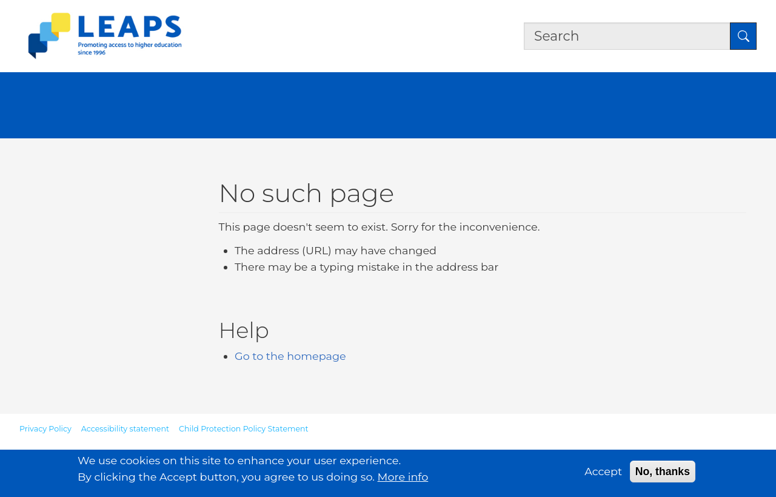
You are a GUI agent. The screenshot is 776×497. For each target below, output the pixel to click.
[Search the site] (627, 35)
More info (403, 479)
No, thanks (662, 474)
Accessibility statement (125, 428)
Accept (603, 473)
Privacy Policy (45, 428)
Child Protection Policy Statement (244, 428)
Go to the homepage (290, 356)
